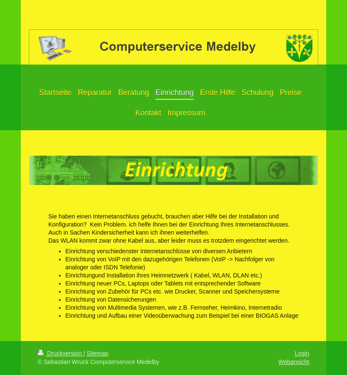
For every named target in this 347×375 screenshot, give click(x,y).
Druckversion (60, 353)
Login (302, 353)
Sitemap (97, 353)
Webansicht (293, 361)
